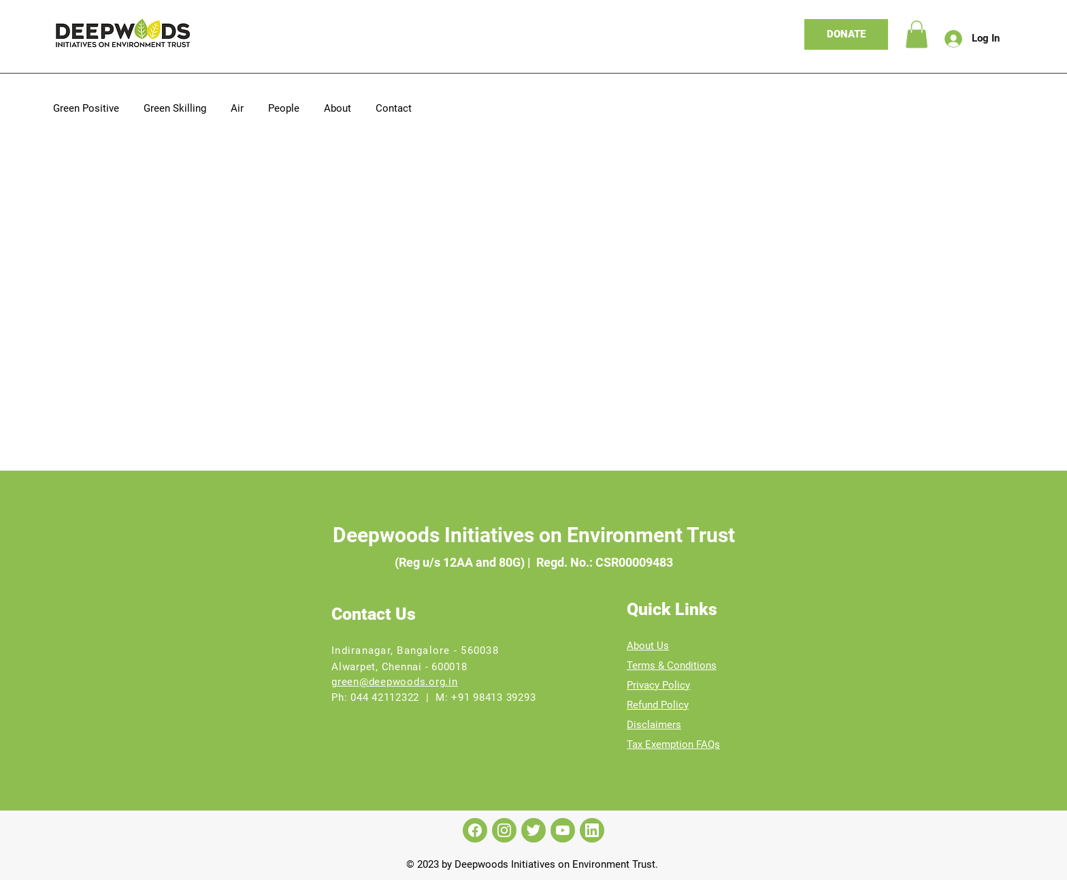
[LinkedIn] (592, 830)
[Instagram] (504, 830)
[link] (916, 34)
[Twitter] (533, 830)
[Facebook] (475, 830)
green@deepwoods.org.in (394, 682)
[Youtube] (563, 830)
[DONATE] (846, 34)
